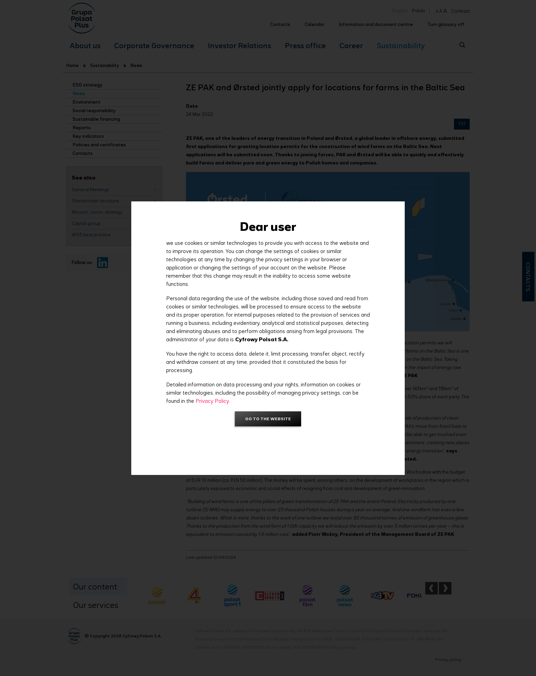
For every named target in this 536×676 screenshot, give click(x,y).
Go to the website (268, 419)
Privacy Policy (212, 401)
